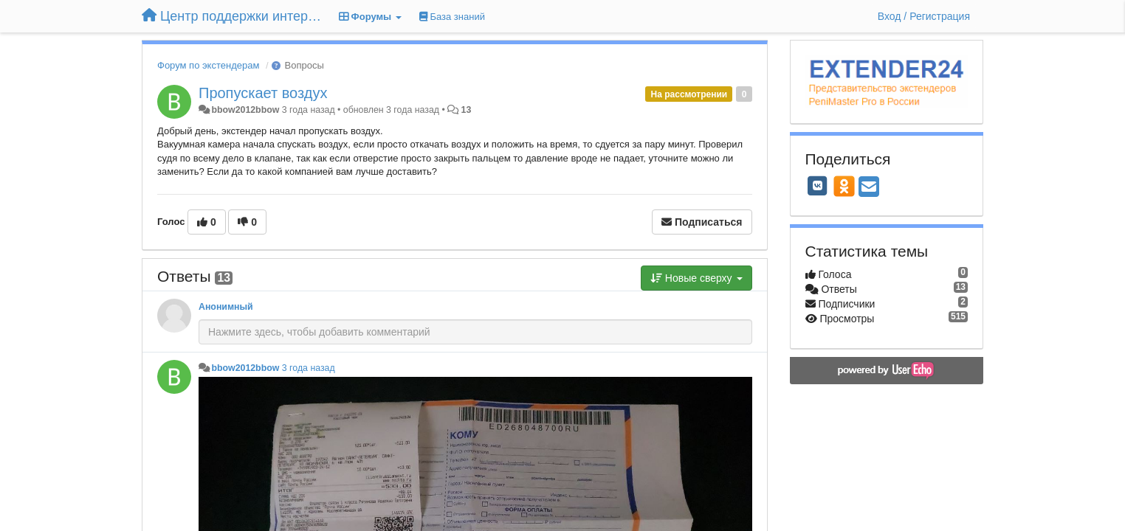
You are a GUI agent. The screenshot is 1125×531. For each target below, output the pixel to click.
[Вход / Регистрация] (924, 16)
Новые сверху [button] (696, 278)
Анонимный (226, 307)
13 (466, 110)
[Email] (869, 188)
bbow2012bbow (245, 110)
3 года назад (308, 368)
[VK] (818, 186)
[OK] (844, 186)
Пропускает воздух (263, 93)
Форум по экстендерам (208, 65)
